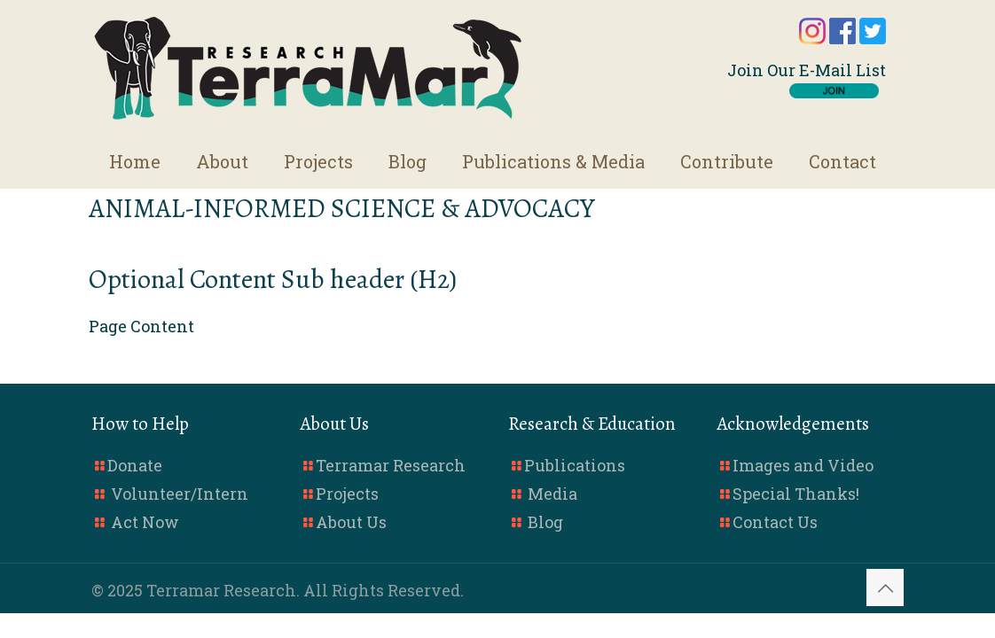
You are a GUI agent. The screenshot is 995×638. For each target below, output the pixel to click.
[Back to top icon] (885, 587)
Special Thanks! (796, 493)
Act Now (145, 522)
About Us (351, 522)
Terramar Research (391, 465)
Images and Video (803, 465)
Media (552, 493)
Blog (545, 522)
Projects (347, 493)
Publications (574, 465)
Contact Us (775, 522)
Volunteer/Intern (179, 493)
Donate (134, 465)
